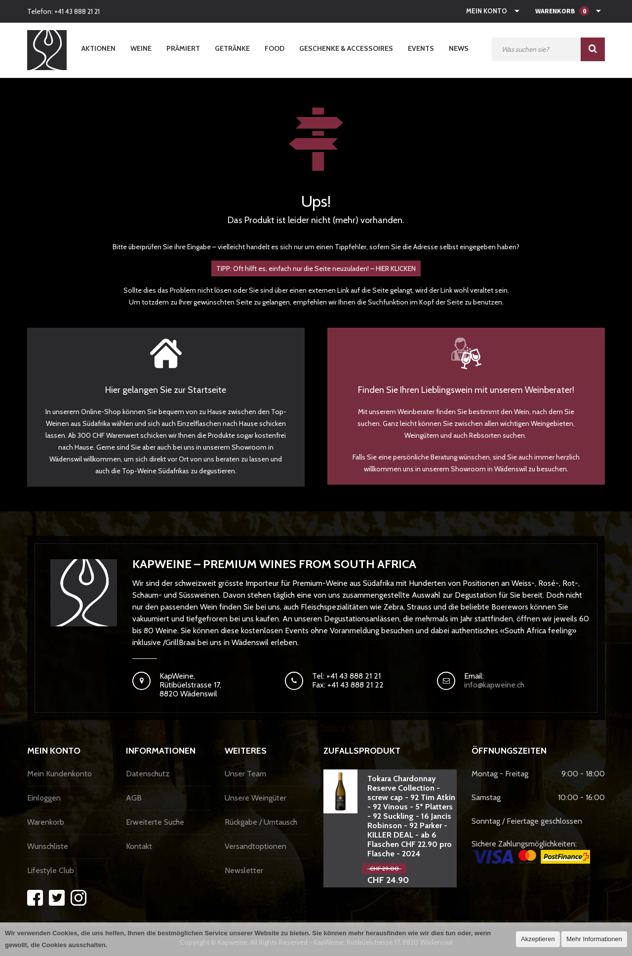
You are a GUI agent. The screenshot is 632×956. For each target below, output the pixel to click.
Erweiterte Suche (155, 822)
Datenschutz (147, 773)
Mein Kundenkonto (59, 773)
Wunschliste (47, 846)
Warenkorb (45, 822)
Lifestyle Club (50, 870)
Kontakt (139, 846)
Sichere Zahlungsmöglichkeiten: (531, 851)
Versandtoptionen (255, 846)
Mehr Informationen (594, 939)
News (459, 48)
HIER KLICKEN (396, 268)
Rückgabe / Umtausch (261, 822)
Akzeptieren (538, 939)
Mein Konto (486, 10)
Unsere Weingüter (255, 798)
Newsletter (244, 870)
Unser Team (245, 773)
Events (421, 48)
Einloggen (44, 798)
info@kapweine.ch (494, 684)
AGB (134, 798)
